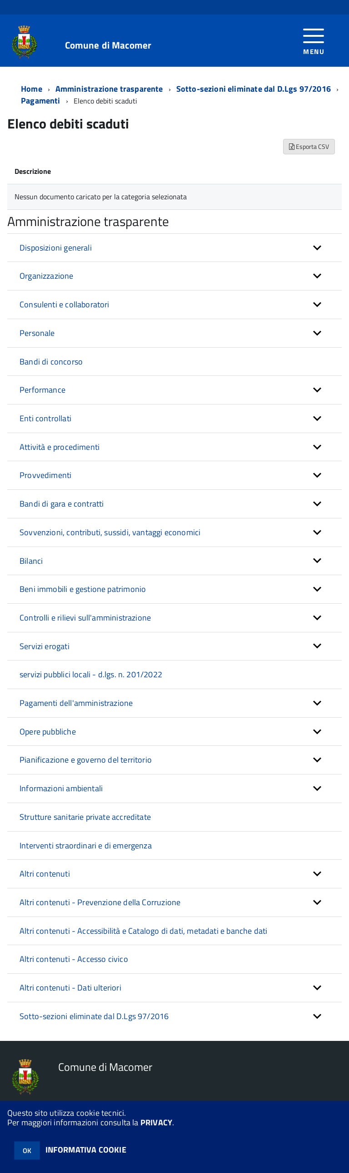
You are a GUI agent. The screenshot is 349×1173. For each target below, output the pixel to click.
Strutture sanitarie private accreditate (85, 817)
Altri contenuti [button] (45, 873)
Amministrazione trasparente (109, 89)
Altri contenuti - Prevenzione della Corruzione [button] (100, 902)
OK (27, 1150)
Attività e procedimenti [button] (60, 447)
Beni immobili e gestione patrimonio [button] (83, 589)
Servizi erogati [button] (45, 646)
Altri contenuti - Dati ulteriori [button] (70, 987)
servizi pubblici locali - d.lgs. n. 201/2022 (91, 674)
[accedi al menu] (313, 41)
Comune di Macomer (108, 45)
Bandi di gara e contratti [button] (62, 504)
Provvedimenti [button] (45, 475)
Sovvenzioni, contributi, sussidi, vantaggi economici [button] (110, 532)
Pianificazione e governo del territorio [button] (86, 760)
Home (31, 89)
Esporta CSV (309, 146)
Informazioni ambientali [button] (61, 788)
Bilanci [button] (31, 561)
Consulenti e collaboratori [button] (65, 304)
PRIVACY (156, 1122)
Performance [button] (42, 390)
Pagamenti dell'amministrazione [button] (76, 703)
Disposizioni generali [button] (56, 248)
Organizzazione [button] (47, 276)
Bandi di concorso (51, 361)
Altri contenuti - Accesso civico (74, 959)
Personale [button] (37, 333)
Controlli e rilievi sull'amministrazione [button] (85, 617)
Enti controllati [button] (45, 418)
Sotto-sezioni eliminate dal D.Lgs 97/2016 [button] (94, 1016)
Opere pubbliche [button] (48, 731)
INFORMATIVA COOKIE (85, 1149)
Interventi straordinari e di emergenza (86, 845)
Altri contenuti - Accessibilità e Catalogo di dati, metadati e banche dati (143, 931)
